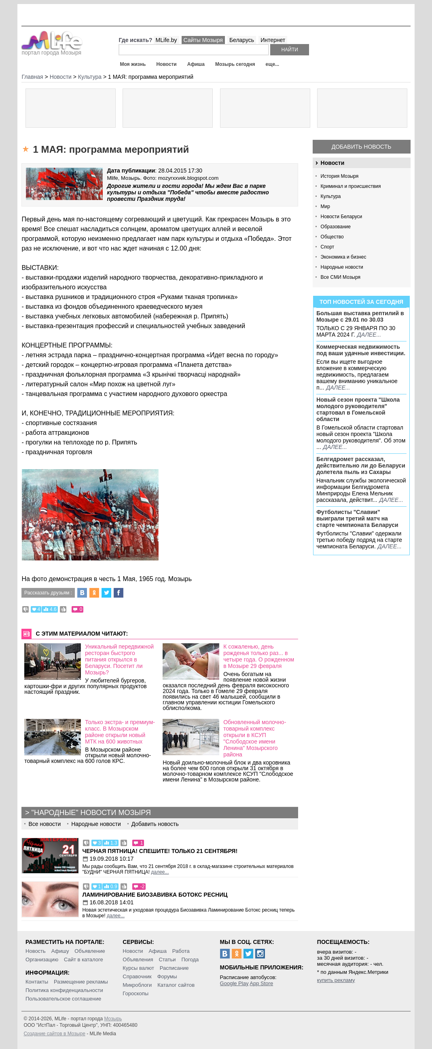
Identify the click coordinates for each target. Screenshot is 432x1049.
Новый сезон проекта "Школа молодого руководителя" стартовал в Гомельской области (358, 409)
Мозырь (113, 1019)
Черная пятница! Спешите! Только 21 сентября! (159, 851)
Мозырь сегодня (235, 64)
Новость (35, 951)
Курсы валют (138, 968)
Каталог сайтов (176, 985)
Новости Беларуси (341, 216)
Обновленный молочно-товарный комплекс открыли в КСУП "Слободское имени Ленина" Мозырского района (254, 738)
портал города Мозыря (52, 50)
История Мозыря (340, 176)
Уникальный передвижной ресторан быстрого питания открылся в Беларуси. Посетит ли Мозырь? (119, 659)
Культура (331, 196)
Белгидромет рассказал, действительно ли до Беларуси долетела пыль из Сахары (360, 465)
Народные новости (342, 267)
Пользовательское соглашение (63, 999)
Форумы (167, 976)
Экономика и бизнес (343, 257)
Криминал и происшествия (351, 186)
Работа (181, 951)
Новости (166, 64)
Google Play (234, 983)
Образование (336, 227)
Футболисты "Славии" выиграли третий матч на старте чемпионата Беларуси (357, 518)
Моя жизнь (133, 64)
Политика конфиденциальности (64, 990)
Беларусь (241, 40)
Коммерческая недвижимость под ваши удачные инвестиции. (360, 349)
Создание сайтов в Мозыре (54, 1033)
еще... (272, 64)
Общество (332, 237)
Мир (325, 206)
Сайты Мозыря (203, 40)
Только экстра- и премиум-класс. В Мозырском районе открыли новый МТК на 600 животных (120, 732)
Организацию (41, 959)
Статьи (167, 959)
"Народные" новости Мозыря (91, 813)
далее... (369, 334)
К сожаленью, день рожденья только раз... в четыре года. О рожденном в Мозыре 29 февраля (258, 656)
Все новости (44, 824)
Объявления (138, 959)
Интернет (272, 40)
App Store (261, 983)
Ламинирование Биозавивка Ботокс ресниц (154, 894)
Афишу (60, 951)
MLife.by (166, 40)
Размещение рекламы (81, 982)
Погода (190, 959)
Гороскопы (135, 993)
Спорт (328, 247)
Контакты (36, 982)
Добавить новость (362, 146)
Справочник (137, 976)
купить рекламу (336, 980)
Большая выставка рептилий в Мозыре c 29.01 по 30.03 (360, 316)
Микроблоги (137, 985)
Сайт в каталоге (83, 959)
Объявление (89, 951)
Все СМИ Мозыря (340, 277)
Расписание (174, 968)
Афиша (196, 64)
